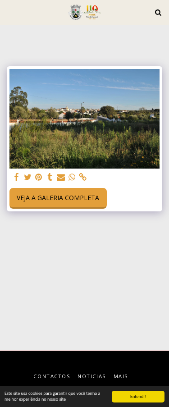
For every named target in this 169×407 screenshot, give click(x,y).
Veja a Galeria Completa (58, 197)
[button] (10, 12)
